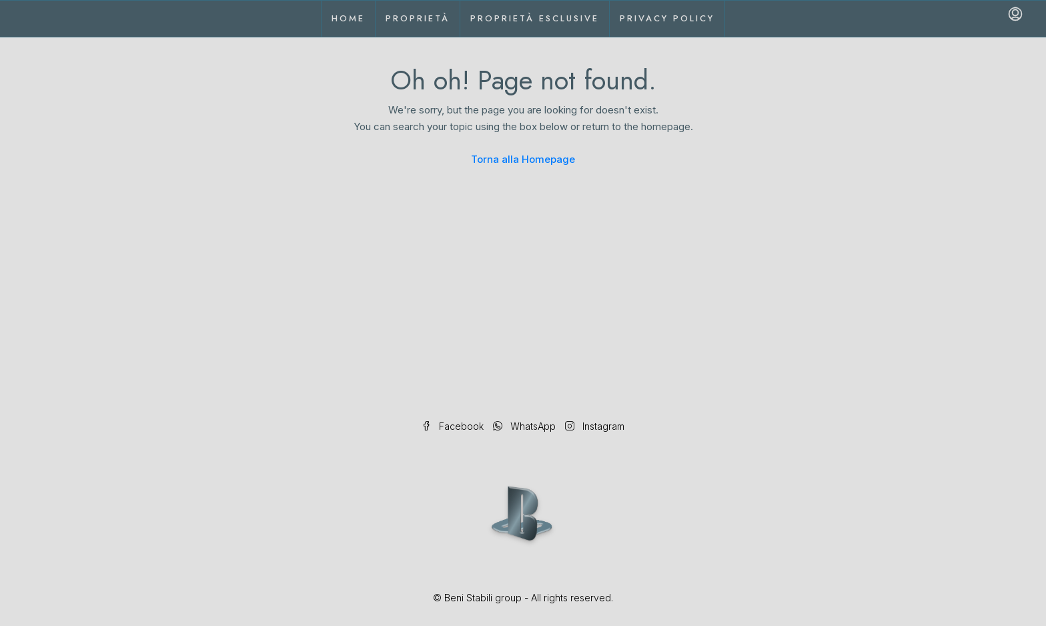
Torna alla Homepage (523, 159)
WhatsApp (525, 426)
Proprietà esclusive (534, 18)
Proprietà (418, 18)
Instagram (594, 426)
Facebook (454, 426)
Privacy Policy (667, 18)
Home (348, 18)
